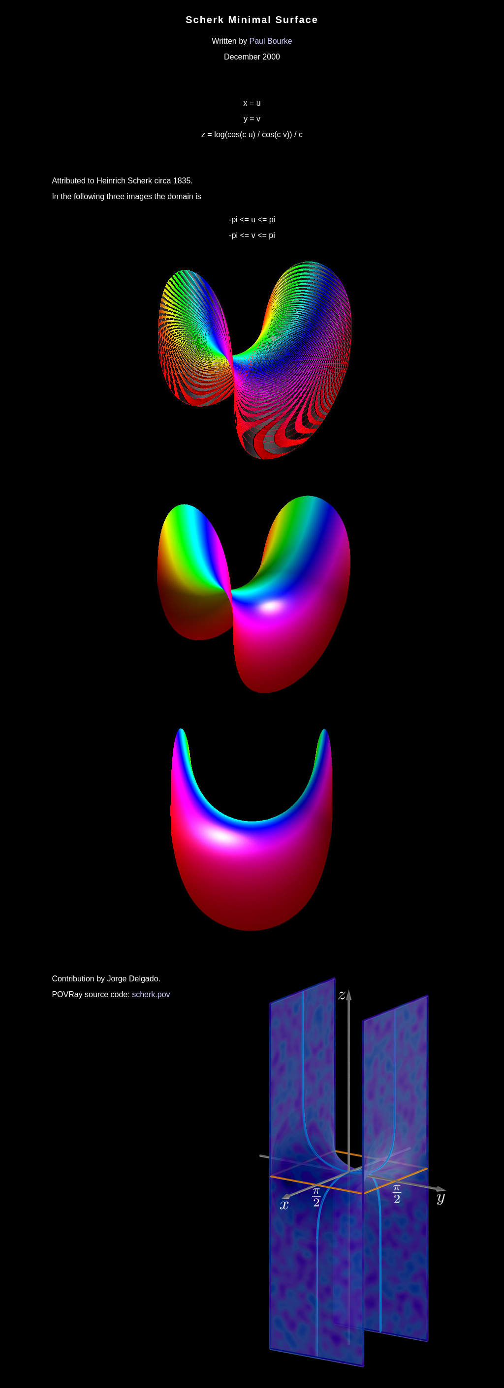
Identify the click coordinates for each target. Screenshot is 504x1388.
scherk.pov (151, 994)
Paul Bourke (271, 41)
